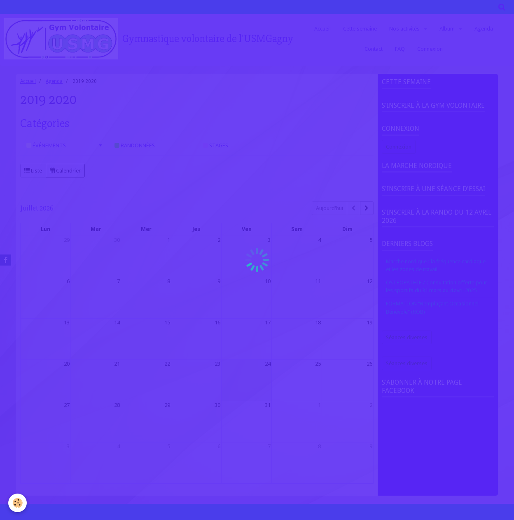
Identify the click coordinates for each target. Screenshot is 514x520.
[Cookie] (17, 503)
